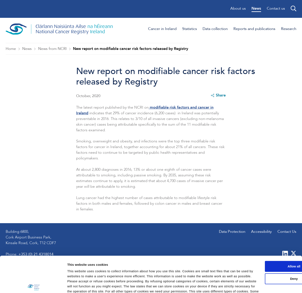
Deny (267, 250)
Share (218, 95)
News (27, 49)
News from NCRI (52, 49)
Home (11, 49)
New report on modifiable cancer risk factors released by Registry (130, 49)
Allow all (267, 238)
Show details (64, 284)
